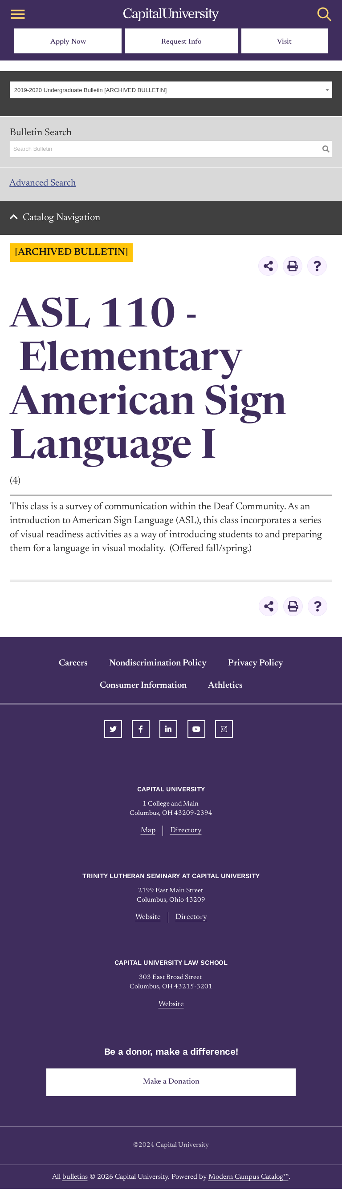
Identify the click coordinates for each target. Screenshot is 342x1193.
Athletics (225, 688)
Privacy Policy (255, 665)
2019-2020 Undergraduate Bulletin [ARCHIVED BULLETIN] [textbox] (90, 90)
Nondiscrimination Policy (158, 665)
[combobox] (171, 89)
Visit (284, 41)
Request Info (181, 41)
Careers (73, 665)
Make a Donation (171, 1086)
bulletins (75, 1181)
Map (148, 834)
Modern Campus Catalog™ (248, 1181)
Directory (186, 834)
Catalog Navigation (63, 220)
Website (148, 921)
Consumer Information (143, 688)
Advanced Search (45, 184)
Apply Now (68, 41)
